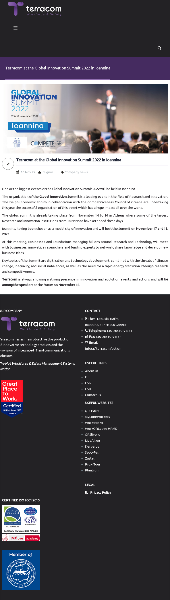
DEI (87, 377)
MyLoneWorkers (97, 417)
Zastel (90, 458)
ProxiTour (92, 464)
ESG (88, 383)
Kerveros (92, 446)
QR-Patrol (92, 411)
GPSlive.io (92, 434)
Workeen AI (94, 422)
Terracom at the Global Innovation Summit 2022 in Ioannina (68, 160)
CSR (88, 389)
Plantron (92, 470)
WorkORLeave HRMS (101, 428)
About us (91, 371)
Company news (76, 172)
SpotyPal (92, 452)
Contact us (93, 395)
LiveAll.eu (92, 440)
